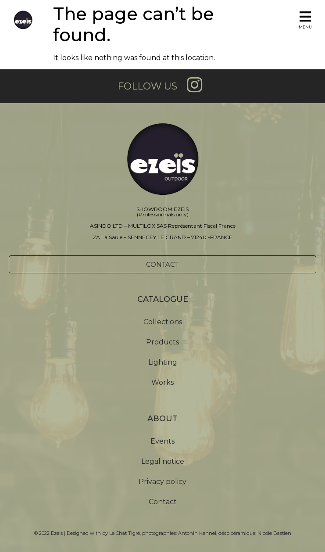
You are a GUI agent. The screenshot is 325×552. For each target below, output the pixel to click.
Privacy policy (162, 481)
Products (162, 342)
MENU (305, 27)
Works (162, 382)
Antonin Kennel (197, 533)
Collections (162, 322)
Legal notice (162, 461)
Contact (163, 502)
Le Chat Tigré (124, 533)
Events (162, 441)
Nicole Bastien (274, 533)
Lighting (162, 362)
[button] (162, 264)
